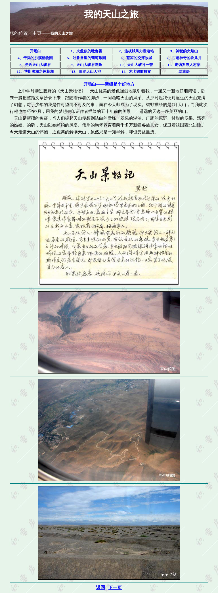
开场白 (35, 51)
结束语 (184, 71)
